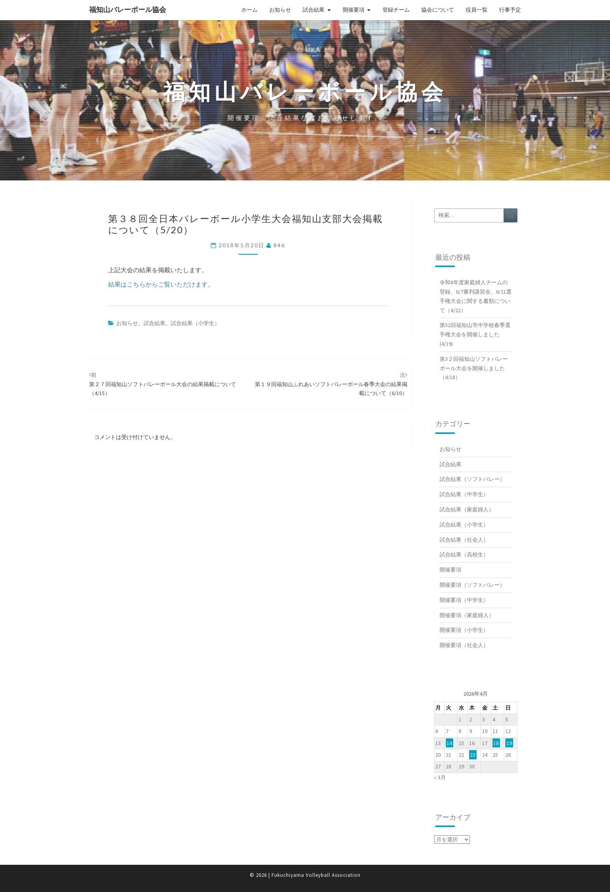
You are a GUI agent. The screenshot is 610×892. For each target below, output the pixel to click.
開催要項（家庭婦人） (467, 615)
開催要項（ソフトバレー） (472, 584)
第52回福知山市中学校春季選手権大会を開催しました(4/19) (475, 334)
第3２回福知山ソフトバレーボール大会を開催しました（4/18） (474, 368)
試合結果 (313, 9)
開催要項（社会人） (464, 645)
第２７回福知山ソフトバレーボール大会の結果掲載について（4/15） (162, 384)
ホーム (249, 9)
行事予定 (510, 9)
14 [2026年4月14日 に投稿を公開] (449, 743)
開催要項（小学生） (464, 629)
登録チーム (396, 9)
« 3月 (440, 777)
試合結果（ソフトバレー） (472, 479)
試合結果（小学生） (195, 323)
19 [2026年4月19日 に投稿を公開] (509, 743)
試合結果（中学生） (464, 494)
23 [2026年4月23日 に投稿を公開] (472, 754)
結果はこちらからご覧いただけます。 (161, 284)
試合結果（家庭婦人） (467, 509)
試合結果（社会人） (464, 539)
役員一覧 (476, 9)
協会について (437, 9)
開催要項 (354, 9)
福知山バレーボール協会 (127, 9)
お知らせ (280, 9)
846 (279, 245)
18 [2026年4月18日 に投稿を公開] (496, 743)
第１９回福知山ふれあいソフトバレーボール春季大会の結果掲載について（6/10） (331, 384)
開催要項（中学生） (464, 599)
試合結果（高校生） (464, 554)
